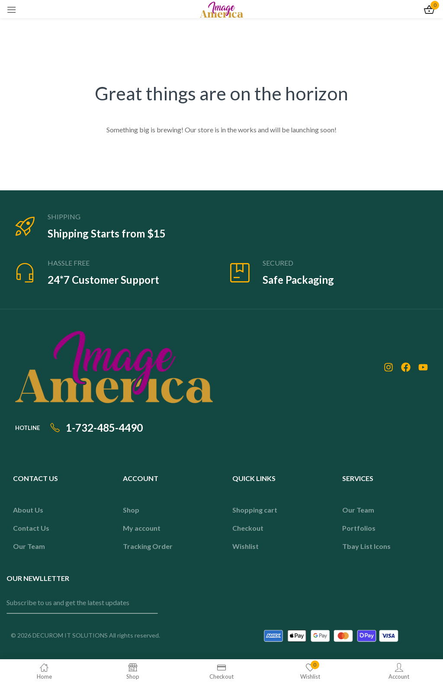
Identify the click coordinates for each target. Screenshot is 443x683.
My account (142, 528)
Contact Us (31, 528)
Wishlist (245, 546)
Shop (131, 510)
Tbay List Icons (366, 546)
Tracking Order (148, 546)
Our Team (29, 546)
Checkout (247, 528)
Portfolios (359, 528)
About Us (28, 510)
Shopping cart (254, 510)
